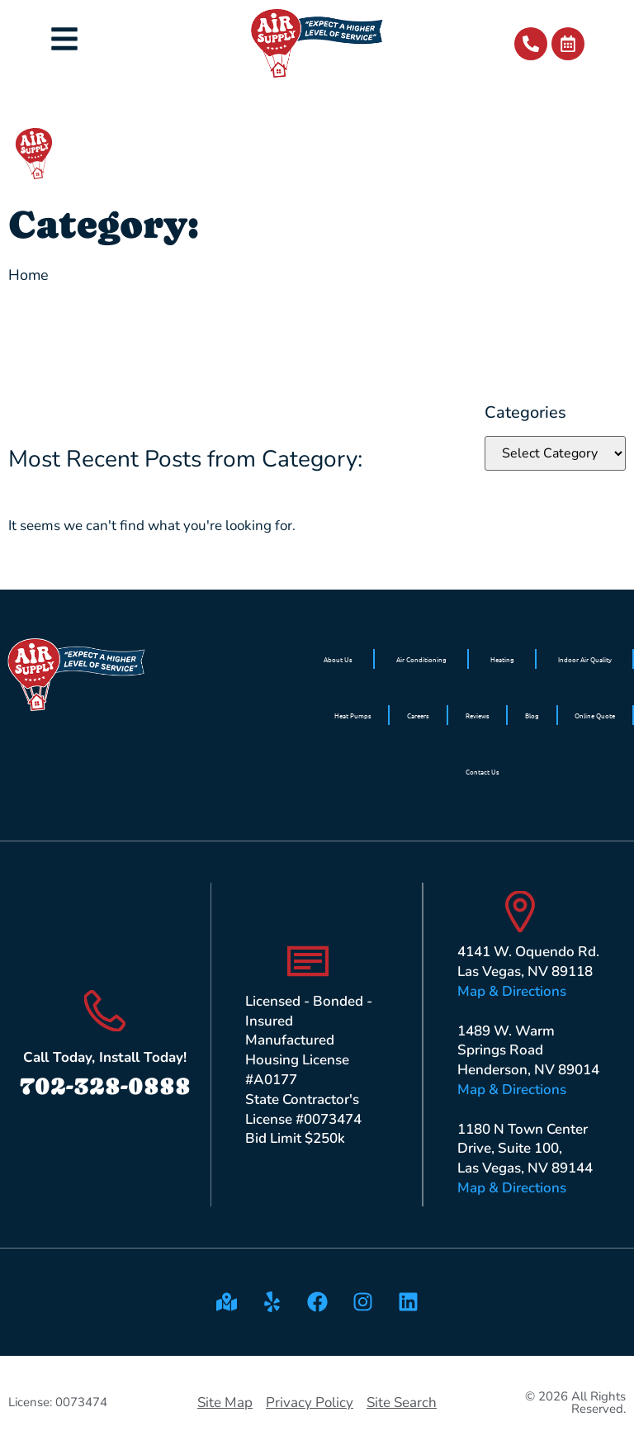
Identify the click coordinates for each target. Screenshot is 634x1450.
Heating (502, 659)
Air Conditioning (421, 659)
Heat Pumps (352, 715)
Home (28, 275)
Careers (418, 715)
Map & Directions (511, 991)
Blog (532, 715)
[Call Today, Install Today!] (104, 1010)
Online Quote (595, 715)
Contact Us (482, 771)
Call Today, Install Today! (105, 1057)
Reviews (478, 715)
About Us (338, 659)
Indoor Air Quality (585, 659)
